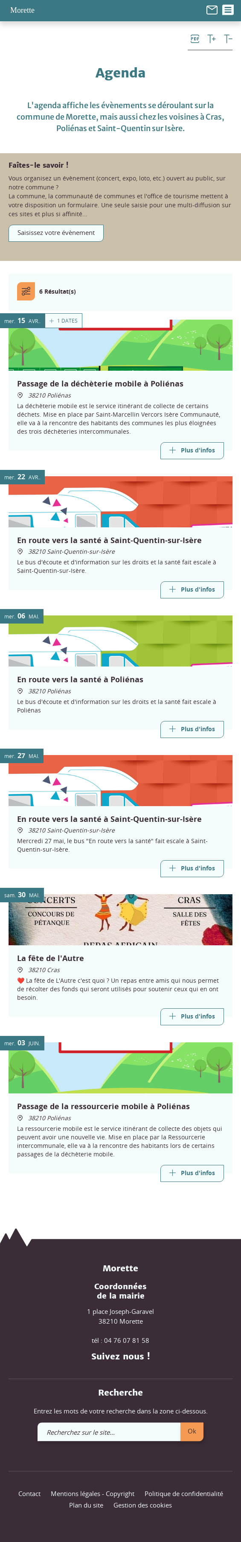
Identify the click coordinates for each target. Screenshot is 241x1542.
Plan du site (86, 1505)
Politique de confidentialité (184, 1493)
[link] (212, 9)
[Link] (192, 450)
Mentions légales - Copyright (92, 1493)
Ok (192, 1431)
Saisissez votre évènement (56, 232)
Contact (29, 1493)
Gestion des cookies (142, 1505)
